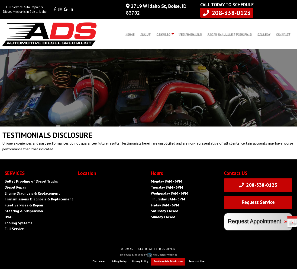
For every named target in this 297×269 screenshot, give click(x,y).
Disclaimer (99, 261)
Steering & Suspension (24, 211)
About (145, 34)
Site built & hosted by (148, 254)
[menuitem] (129, 34)
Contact (283, 34)
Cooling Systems (18, 223)
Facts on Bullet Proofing (229, 34)
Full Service (14, 228)
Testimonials (189, 34)
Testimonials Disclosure (168, 261)
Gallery (263, 34)
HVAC (9, 217)
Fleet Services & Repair (24, 205)
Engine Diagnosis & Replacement (32, 193)
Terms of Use (196, 261)
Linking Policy (118, 261)
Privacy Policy (140, 261)
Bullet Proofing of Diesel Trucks (31, 181)
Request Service (258, 202)
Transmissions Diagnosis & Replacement (39, 199)
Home (129, 34)
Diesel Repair (16, 187)
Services (163, 34)
